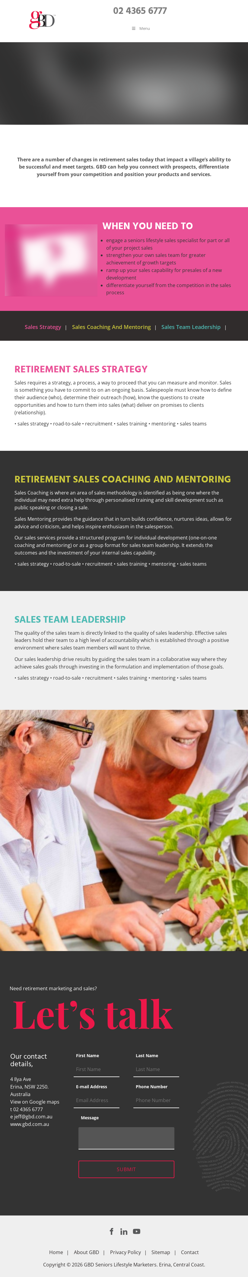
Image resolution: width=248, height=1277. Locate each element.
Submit (126, 1169)
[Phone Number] (156, 1100)
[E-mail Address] (96, 1100)
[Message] (126, 1138)
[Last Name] (156, 1069)
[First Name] (96, 1069)
